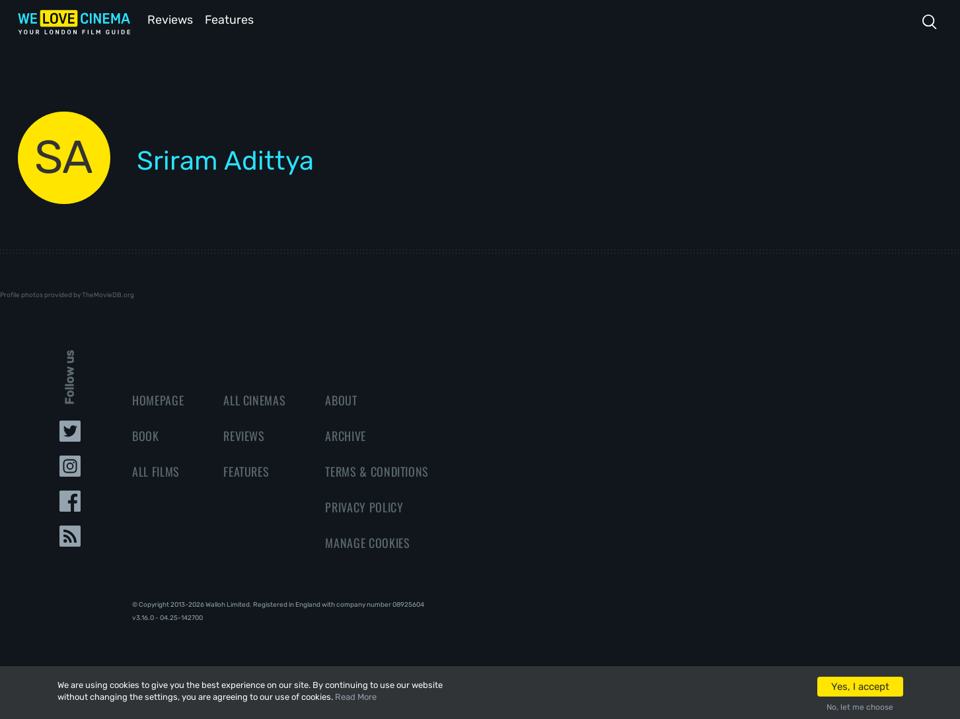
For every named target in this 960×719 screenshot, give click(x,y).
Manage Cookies (367, 541)
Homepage (158, 398)
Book (145, 434)
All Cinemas (254, 398)
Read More (356, 697)
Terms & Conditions (377, 470)
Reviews (167, 19)
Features (232, 19)
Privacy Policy (364, 505)
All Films (156, 470)
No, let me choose (860, 707)
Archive (345, 434)
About (341, 398)
